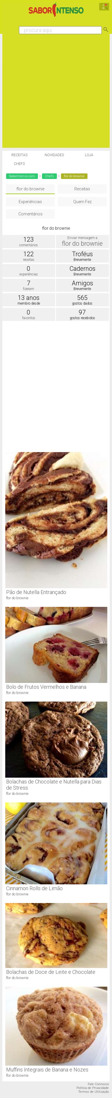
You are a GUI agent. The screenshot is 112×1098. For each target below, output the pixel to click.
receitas (28, 260)
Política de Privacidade (92, 1088)
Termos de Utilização (93, 1092)
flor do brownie (30, 189)
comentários (28, 245)
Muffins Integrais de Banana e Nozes (47, 1070)
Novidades (54, 155)
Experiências (30, 201)
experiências (29, 274)
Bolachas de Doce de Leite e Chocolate (50, 972)
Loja (89, 155)
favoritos (28, 318)
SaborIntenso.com (22, 176)
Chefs (19, 164)
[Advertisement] (54, 93)
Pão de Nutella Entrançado (36, 592)
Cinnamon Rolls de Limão (34, 888)
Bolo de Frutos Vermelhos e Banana (46, 687)
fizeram (28, 289)
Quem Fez (82, 201)
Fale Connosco (98, 1084)
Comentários (30, 214)
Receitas (19, 155)
